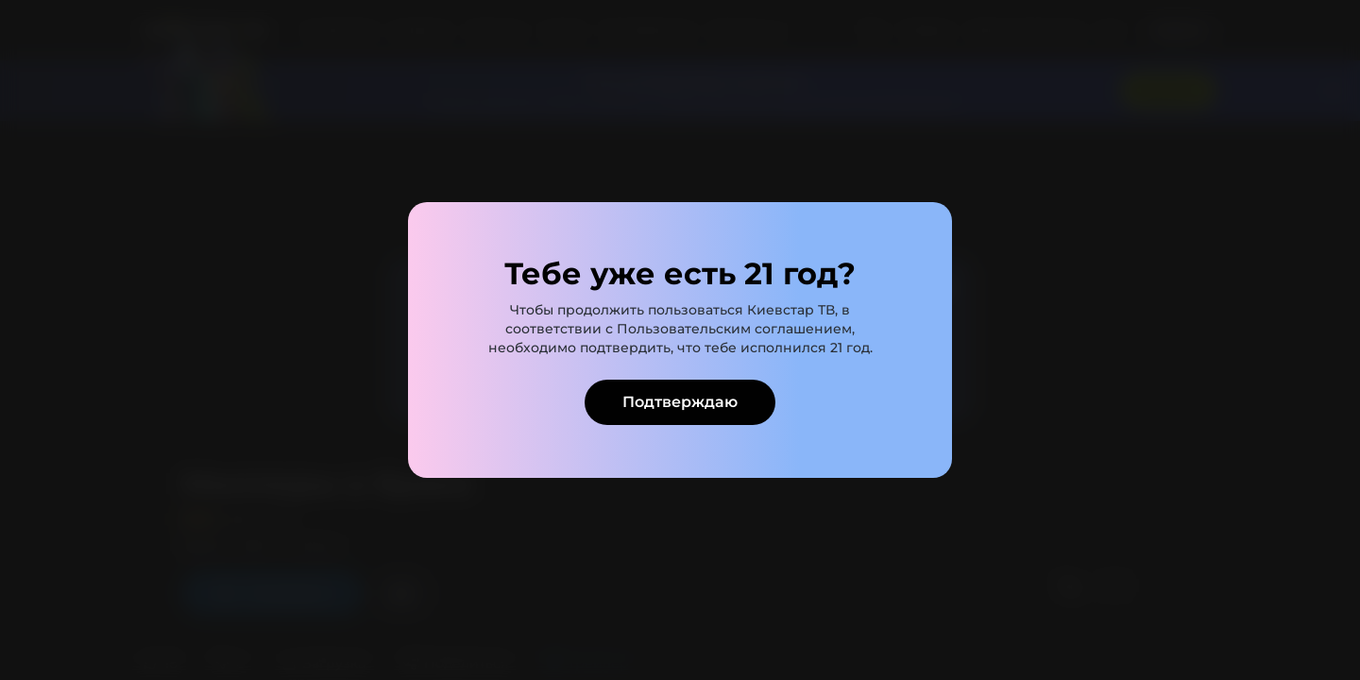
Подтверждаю (680, 402)
